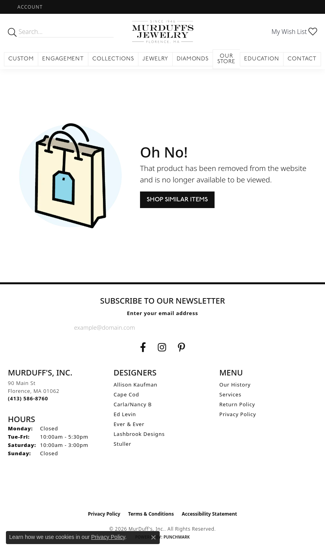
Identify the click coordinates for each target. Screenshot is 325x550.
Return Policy (237, 404)
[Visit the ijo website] (163, 490)
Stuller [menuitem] (122, 443)
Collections (113, 59)
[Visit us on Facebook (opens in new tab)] (143, 347)
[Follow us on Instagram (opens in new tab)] (162, 347)
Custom (21, 59)
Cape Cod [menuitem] (126, 394)
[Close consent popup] (153, 537)
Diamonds (193, 59)
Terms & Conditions (151, 514)
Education (262, 59)
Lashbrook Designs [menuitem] (139, 433)
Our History (235, 384)
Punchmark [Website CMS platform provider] (177, 537)
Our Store (226, 59)
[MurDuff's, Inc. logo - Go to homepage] (162, 31)
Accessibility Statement (209, 514)
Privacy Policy (237, 414)
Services (230, 394)
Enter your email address (162, 313)
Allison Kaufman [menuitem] (135, 384)
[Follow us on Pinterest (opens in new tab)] (181, 347)
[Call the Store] (28, 398)
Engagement (63, 59)
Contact (302, 59)
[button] (29, 7)
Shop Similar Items (177, 199)
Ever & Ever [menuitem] (129, 424)
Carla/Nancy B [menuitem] (133, 404)
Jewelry (155, 59)
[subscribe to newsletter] (244, 327)
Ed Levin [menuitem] (125, 414)
